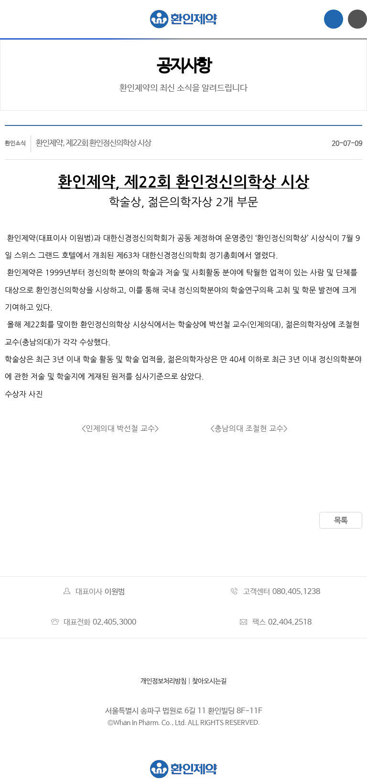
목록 (340, 520)
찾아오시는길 (209, 681)
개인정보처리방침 (163, 681)
